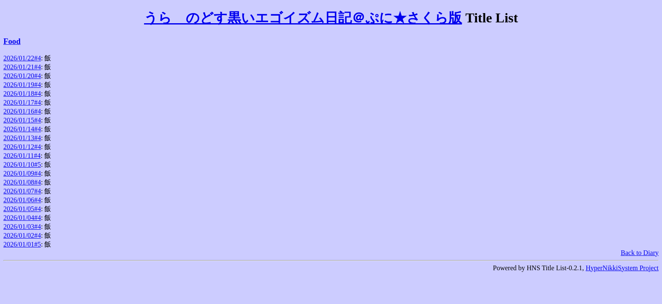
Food (12, 41)
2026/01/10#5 (22, 164)
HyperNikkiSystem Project (622, 267)
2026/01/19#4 (22, 84)
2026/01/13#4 (22, 137)
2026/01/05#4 (22, 208)
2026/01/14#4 (22, 129)
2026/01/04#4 (22, 217)
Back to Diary (640, 252)
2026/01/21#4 (22, 67)
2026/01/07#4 (22, 191)
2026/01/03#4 (22, 226)
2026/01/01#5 (22, 244)
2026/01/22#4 (22, 58)
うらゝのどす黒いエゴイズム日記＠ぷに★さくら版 (303, 17)
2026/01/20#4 (22, 75)
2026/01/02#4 (22, 235)
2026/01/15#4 (22, 120)
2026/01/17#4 (22, 102)
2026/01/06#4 (22, 200)
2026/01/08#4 (22, 182)
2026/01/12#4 (22, 146)
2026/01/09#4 (22, 173)
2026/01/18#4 (22, 93)
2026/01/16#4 (22, 111)
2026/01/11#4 (22, 155)
